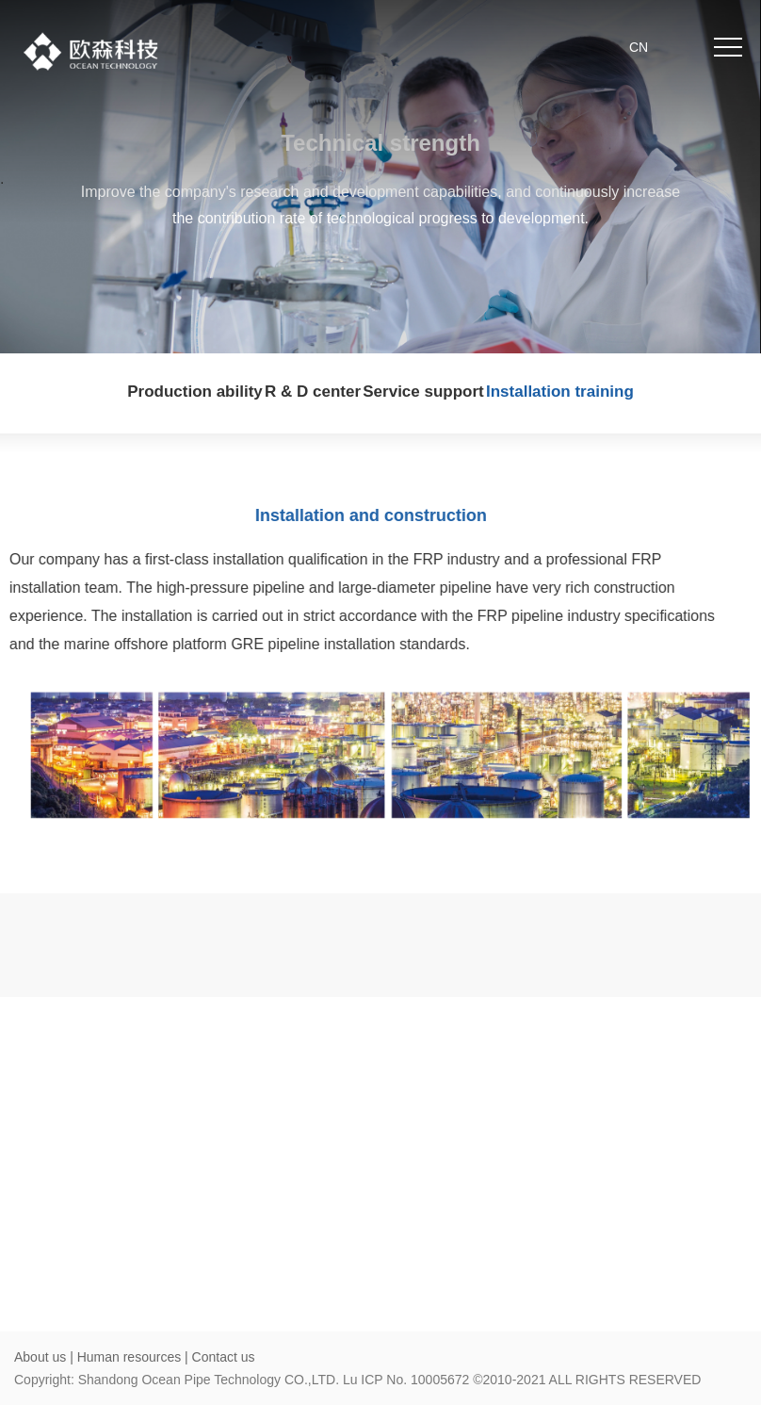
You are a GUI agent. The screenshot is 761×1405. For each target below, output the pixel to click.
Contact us (223, 1356)
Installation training (560, 391)
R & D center (313, 391)
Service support (423, 391)
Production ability (195, 391)
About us (40, 1356)
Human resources (131, 1356)
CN (638, 47)
